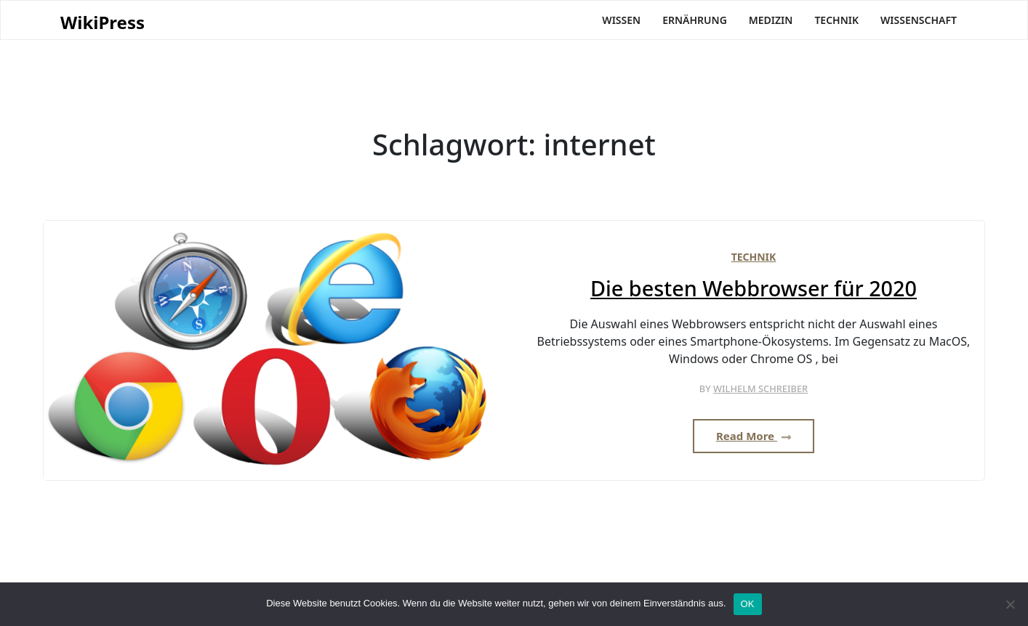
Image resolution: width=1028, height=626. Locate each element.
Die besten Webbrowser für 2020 (753, 288)
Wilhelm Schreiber (760, 388)
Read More (753, 435)
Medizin (771, 20)
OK (748, 603)
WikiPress (102, 22)
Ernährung (694, 20)
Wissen (621, 20)
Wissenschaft (918, 20)
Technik (836, 20)
